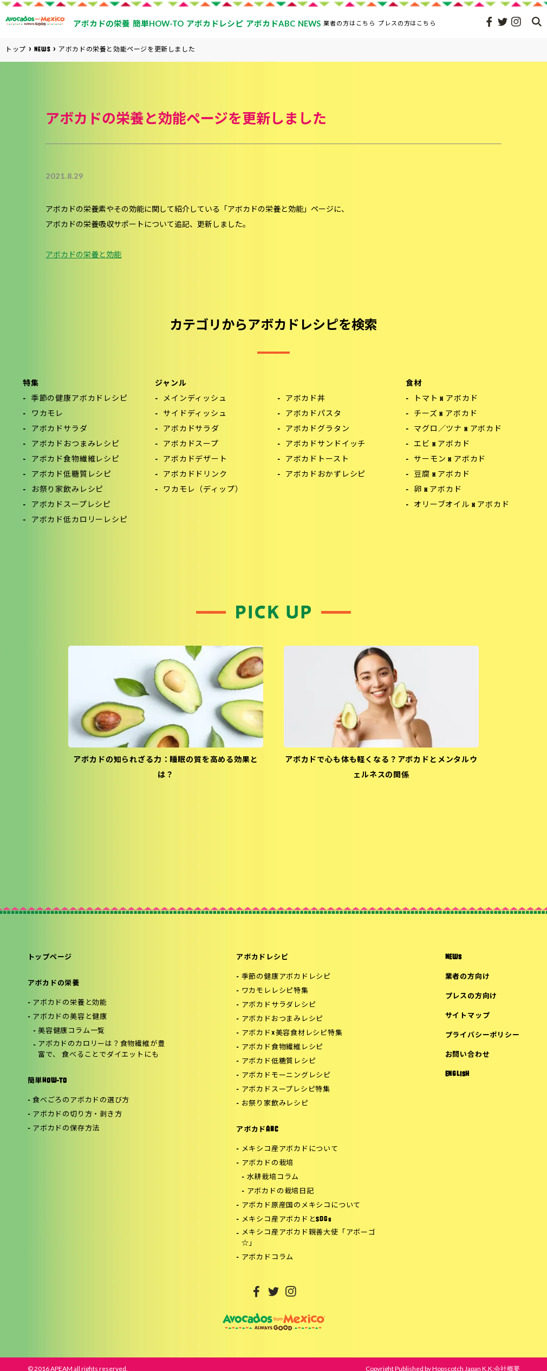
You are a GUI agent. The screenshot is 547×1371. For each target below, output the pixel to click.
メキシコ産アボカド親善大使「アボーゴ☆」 (309, 1238)
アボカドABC (257, 1129)
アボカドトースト (317, 460)
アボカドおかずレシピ (325, 475)
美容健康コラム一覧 (71, 1031)
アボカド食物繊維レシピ (75, 460)
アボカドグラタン (317, 429)
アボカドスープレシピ (71, 505)
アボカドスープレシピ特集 (286, 1089)
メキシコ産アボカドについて (290, 1149)
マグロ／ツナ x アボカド (458, 429)
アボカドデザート (195, 460)
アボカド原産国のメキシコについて (301, 1205)
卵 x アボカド (438, 490)
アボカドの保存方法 (66, 1128)
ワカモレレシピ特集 (275, 991)
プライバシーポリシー (482, 1035)
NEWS (453, 957)
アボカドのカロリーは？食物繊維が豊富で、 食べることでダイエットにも (101, 1050)
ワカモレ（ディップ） (203, 490)
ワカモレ (47, 414)
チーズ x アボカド (445, 414)
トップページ (50, 957)
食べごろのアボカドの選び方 (80, 1100)
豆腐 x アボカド (442, 475)
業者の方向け (467, 976)
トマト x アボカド (446, 399)
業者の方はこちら (349, 23)
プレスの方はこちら (407, 23)
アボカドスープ (191, 444)
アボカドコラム (268, 1257)
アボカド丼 (305, 399)
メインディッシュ (195, 399)
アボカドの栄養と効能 (83, 255)
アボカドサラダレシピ (279, 1005)
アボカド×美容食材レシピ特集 (292, 1033)
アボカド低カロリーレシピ (79, 520)
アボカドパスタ (313, 414)
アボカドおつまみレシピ (75, 444)
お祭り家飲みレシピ (67, 490)
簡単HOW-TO (47, 1080)
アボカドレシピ (262, 957)
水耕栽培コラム (273, 1177)
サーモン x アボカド (450, 460)
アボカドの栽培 (268, 1163)
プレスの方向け (471, 996)
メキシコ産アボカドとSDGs (287, 1219)
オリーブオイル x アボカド (462, 505)
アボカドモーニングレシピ (286, 1075)
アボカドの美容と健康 (69, 1017)
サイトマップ (467, 1015)
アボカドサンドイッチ (325, 444)
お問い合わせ (467, 1054)
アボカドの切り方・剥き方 (77, 1114)
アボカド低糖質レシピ (71, 475)
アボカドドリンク (195, 475)
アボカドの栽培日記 (280, 1191)
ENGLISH (457, 1074)
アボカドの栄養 (54, 983)
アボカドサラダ (59, 429)
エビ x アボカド (442, 444)
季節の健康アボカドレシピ (79, 399)
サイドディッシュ (195, 414)
